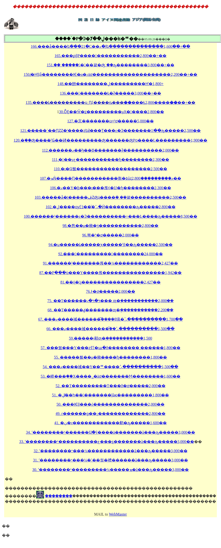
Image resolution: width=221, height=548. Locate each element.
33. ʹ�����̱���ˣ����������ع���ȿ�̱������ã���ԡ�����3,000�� (106, 442)
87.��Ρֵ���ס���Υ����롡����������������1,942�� (110, 273)
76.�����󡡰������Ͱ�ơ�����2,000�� (110, 291)
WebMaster (118, 514)
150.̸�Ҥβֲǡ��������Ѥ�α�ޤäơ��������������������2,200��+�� (111, 74)
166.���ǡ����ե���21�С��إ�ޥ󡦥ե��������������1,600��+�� (110, 46)
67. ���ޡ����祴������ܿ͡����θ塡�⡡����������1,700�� (110, 319)
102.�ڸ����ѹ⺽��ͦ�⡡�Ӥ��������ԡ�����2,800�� (111, 207)
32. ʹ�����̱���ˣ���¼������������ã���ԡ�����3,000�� (110, 451)
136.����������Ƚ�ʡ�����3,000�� (105, 93)
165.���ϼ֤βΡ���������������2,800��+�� (110, 56)
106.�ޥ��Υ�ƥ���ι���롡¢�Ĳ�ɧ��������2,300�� (110, 188)
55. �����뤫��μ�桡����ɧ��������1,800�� (110, 357)
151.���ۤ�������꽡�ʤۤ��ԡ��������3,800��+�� (110, 65)
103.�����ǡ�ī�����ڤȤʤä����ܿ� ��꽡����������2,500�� (111, 197)
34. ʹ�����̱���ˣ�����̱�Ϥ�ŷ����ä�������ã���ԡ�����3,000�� (110, 432)
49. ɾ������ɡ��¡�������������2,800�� (110, 413)
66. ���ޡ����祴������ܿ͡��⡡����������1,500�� (110, 329)
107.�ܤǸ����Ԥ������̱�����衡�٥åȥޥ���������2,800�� (110, 178)
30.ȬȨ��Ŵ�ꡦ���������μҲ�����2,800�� (111, 112)
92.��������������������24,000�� (110, 254)
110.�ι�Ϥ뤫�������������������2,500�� (110, 169)
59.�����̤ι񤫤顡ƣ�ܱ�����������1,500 (110, 338)
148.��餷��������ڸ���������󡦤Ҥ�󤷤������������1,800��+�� (110, 84)
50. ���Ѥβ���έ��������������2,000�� (110, 404)
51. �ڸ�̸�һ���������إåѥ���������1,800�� (110, 395)
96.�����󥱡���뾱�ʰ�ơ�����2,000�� (110, 235)
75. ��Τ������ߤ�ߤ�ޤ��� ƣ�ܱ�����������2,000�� (110, 301)
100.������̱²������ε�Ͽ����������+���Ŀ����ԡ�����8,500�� (110, 216)
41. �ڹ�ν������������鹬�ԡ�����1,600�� (110, 423)
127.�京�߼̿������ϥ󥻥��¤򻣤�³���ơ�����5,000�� (110, 121)
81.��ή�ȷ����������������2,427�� (110, 282)
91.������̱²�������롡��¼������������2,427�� (110, 263)
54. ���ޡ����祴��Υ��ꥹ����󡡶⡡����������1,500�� (110, 367)
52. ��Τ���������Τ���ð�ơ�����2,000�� (110, 386)
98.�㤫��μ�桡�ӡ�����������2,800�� (111, 226)
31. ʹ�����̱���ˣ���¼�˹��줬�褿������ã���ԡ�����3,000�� (110, 460)
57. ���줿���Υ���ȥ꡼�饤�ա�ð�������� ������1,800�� (110, 348)
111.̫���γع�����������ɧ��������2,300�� (110, 159)
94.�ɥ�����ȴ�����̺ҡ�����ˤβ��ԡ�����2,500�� (110, 245)
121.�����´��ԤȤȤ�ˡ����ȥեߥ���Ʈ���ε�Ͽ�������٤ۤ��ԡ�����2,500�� (110, 130)
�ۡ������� (58, 496)
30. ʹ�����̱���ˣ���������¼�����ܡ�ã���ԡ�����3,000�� (110, 470)
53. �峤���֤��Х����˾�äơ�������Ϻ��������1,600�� (110, 376)
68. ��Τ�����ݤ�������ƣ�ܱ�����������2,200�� (111, 310)
